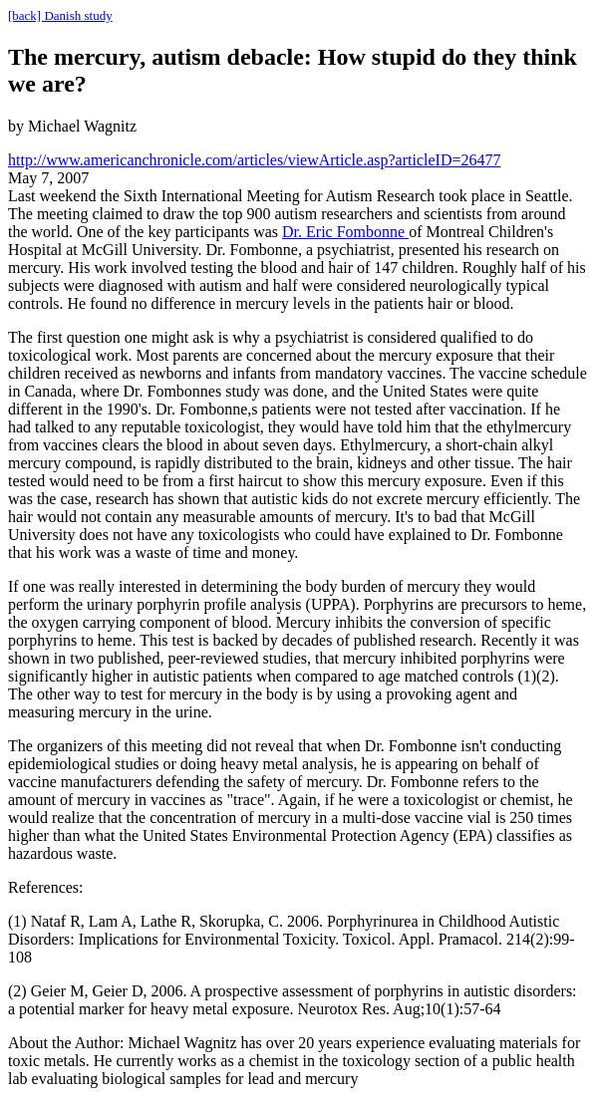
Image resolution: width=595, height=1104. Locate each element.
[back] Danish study (60, 15)
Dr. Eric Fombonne (345, 231)
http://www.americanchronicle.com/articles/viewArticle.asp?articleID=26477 (254, 159)
